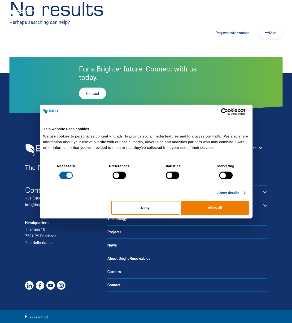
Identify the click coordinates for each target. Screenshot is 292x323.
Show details (228, 193)
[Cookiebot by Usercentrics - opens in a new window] (228, 111)
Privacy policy (36, 316)
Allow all (215, 208)
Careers (204, 12)
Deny (145, 208)
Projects (114, 232)
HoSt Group (230, 12)
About (254, 12)
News (112, 245)
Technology (117, 219)
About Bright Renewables (128, 258)
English (171, 12)
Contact (277, 12)
